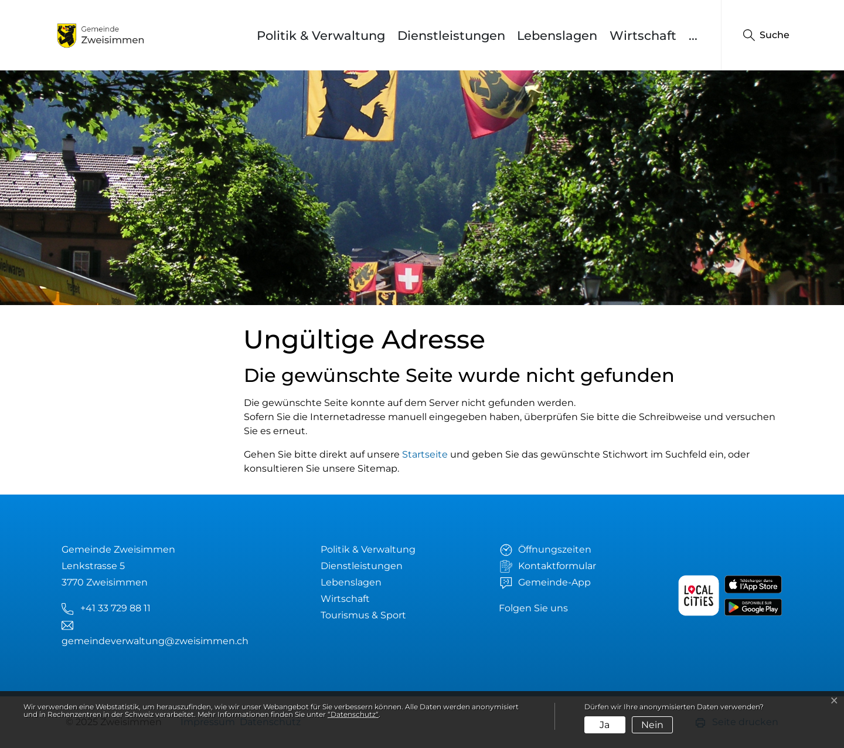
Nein (652, 724)
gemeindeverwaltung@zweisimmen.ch (155, 641)
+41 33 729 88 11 (115, 608)
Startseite (425, 454)
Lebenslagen (557, 35)
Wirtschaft (643, 35)
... (693, 35)
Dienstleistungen (451, 35)
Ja (605, 724)
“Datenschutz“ (353, 714)
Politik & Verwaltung (321, 35)
